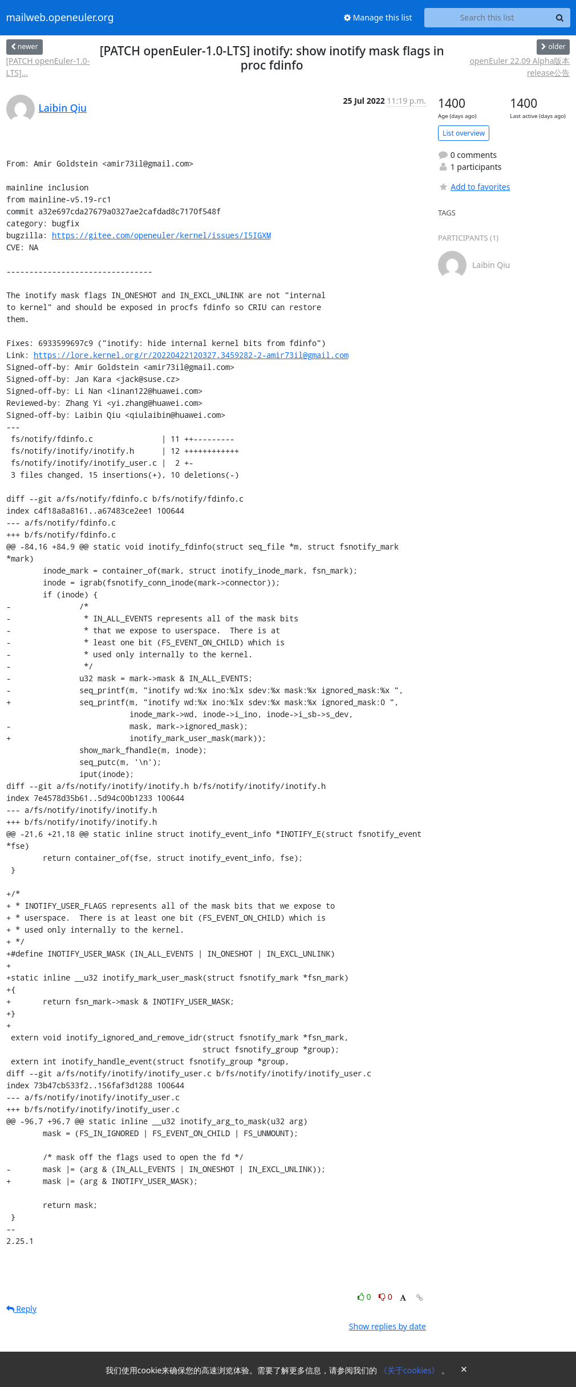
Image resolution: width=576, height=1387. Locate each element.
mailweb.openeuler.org (60, 18)
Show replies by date (387, 1326)
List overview (464, 133)
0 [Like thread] (365, 1296)
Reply (21, 1308)
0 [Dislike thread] (385, 1296)
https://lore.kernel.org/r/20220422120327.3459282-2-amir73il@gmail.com (191, 354)
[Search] (560, 17)
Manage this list (378, 17)
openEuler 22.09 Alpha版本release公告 (519, 66)
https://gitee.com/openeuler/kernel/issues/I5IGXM (161, 235)
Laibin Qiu (63, 108)
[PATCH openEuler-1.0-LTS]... (48, 66)
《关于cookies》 (410, 1370)
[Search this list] (487, 17)
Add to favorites (474, 186)
